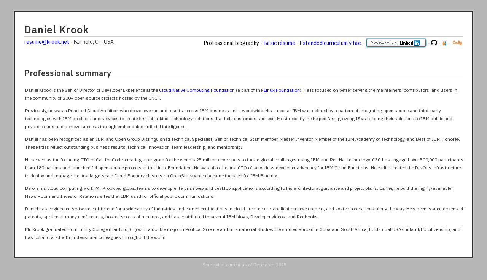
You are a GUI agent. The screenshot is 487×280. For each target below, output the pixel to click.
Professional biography (231, 42)
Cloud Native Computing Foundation (197, 90)
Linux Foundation (282, 90)
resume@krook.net (46, 41)
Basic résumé (279, 42)
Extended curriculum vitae (330, 42)
